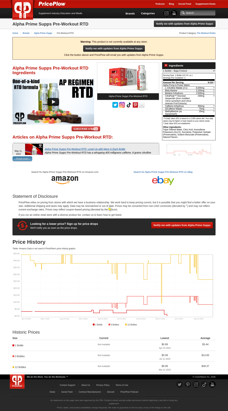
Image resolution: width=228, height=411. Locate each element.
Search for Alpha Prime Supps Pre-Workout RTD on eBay (163, 172)
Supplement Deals (205, 3)
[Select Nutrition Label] (189, 71)
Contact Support (67, 385)
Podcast (160, 3)
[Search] (198, 13)
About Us (85, 385)
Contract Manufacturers (90, 392)
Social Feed (184, 3)
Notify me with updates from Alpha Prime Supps (184, 23)
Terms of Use (122, 385)
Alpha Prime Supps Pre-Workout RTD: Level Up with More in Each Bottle (85, 149)
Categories (148, 13)
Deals (52, 392)
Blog (171, 3)
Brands (130, 13)
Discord (110, 392)
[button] (114, 159)
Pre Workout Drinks (206, 33)
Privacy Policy (103, 385)
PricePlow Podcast (129, 392)
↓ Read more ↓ (22, 158)
